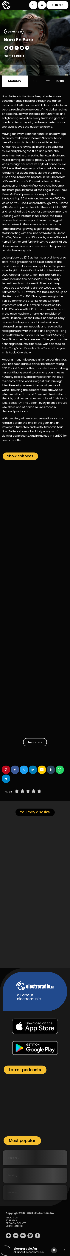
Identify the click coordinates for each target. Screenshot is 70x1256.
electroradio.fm (43, 1213)
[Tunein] (8, 1235)
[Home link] (6, 5)
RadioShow (14, 31)
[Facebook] (37, 1235)
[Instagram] (30, 1235)
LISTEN (57, 5)
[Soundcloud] (15, 1235)
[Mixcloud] (23, 1235)
